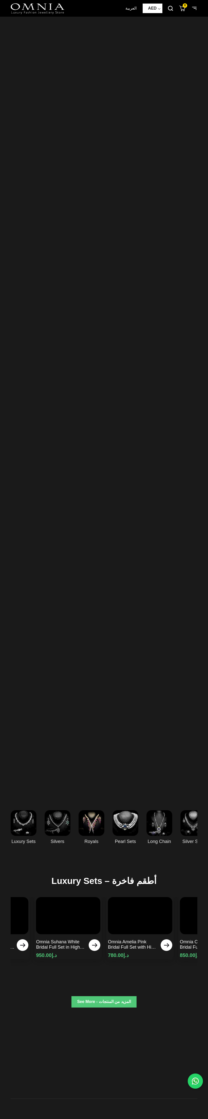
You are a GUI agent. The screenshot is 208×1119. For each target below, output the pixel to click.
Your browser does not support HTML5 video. (104, 408)
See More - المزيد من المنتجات (104, 1001)
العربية (131, 8)
